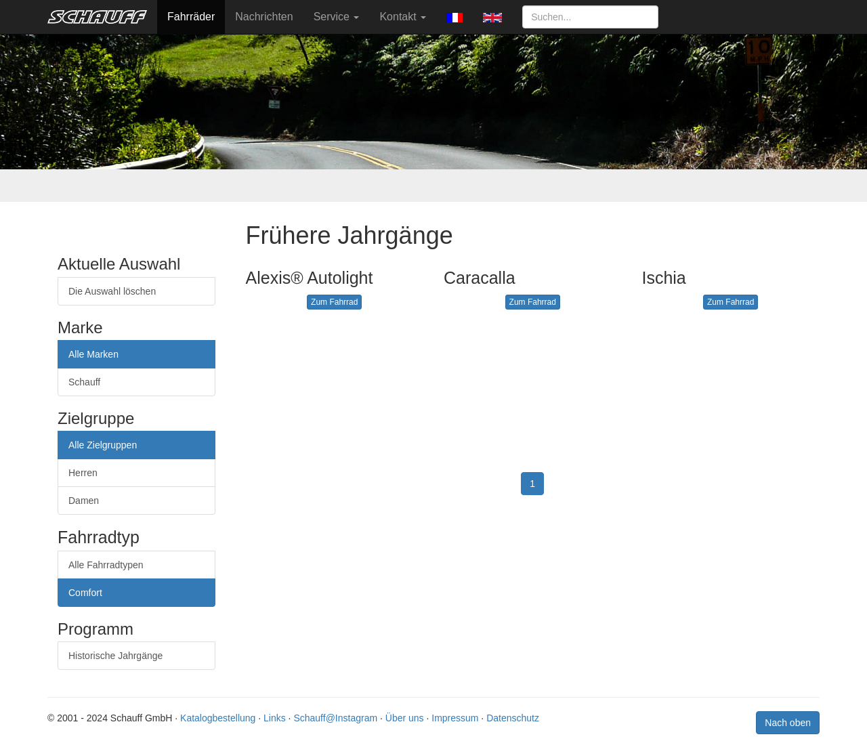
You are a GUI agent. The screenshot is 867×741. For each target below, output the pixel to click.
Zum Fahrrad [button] (334, 302)
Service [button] (337, 16)
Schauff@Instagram (335, 718)
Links (274, 718)
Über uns (404, 718)
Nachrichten (264, 16)
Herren (83, 472)
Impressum (454, 718)
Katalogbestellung (217, 718)
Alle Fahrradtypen (106, 564)
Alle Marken (93, 354)
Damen (83, 500)
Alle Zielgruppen (102, 445)
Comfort (85, 592)
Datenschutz (512, 718)
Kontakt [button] (402, 16)
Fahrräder (191, 16)
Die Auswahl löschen (112, 291)
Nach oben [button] (788, 722)
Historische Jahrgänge (115, 655)
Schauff (84, 382)
